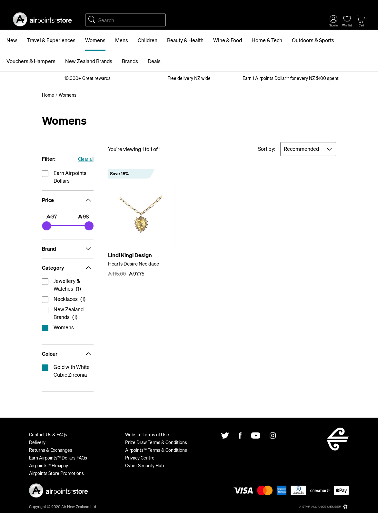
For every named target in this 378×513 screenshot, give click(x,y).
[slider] (46, 225)
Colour (68, 354)
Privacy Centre (139, 457)
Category (68, 268)
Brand (68, 249)
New (11, 40)
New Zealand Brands (88, 61)
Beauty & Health (185, 40)
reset (68, 329)
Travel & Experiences (51, 40)
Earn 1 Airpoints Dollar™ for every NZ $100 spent (291, 78)
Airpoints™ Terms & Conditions (156, 450)
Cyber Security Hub (144, 465)
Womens (95, 40)
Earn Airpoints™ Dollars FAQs (58, 457)
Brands (130, 61)
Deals (154, 61)
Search (91, 20)
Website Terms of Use (147, 434)
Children (147, 40)
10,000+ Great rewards (87, 78)
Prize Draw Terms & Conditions (156, 442)
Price (68, 200)
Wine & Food (227, 40)
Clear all (86, 159)
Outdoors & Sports (313, 40)
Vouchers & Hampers (30, 61)
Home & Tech (267, 40)
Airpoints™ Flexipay (48, 465)
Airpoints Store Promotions (56, 473)
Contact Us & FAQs (48, 434)
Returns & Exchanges (50, 450)
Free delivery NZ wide (189, 78)
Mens (121, 40)
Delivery (37, 442)
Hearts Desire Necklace (133, 263)
